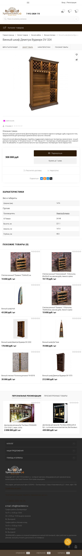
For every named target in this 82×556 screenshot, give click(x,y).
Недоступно (53, 170)
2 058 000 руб (12, 430)
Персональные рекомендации (26, 396)
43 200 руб (20, 313)
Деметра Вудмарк (62, 213)
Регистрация (71, 2)
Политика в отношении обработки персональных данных (26, 495)
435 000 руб (50, 430)
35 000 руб (20, 380)
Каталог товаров (13, 28)
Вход (63, 2)
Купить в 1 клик (55, 161)
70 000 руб (61, 347)
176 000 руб (20, 347)
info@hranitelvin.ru (20, 506)
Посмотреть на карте (13, 488)
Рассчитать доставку (33, 170)
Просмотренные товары (55, 396)
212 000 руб (61, 380)
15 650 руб (20, 280)
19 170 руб (61, 280)
